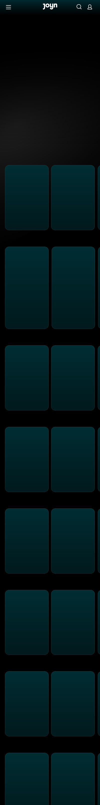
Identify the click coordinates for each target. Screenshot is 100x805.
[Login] (89, 6)
